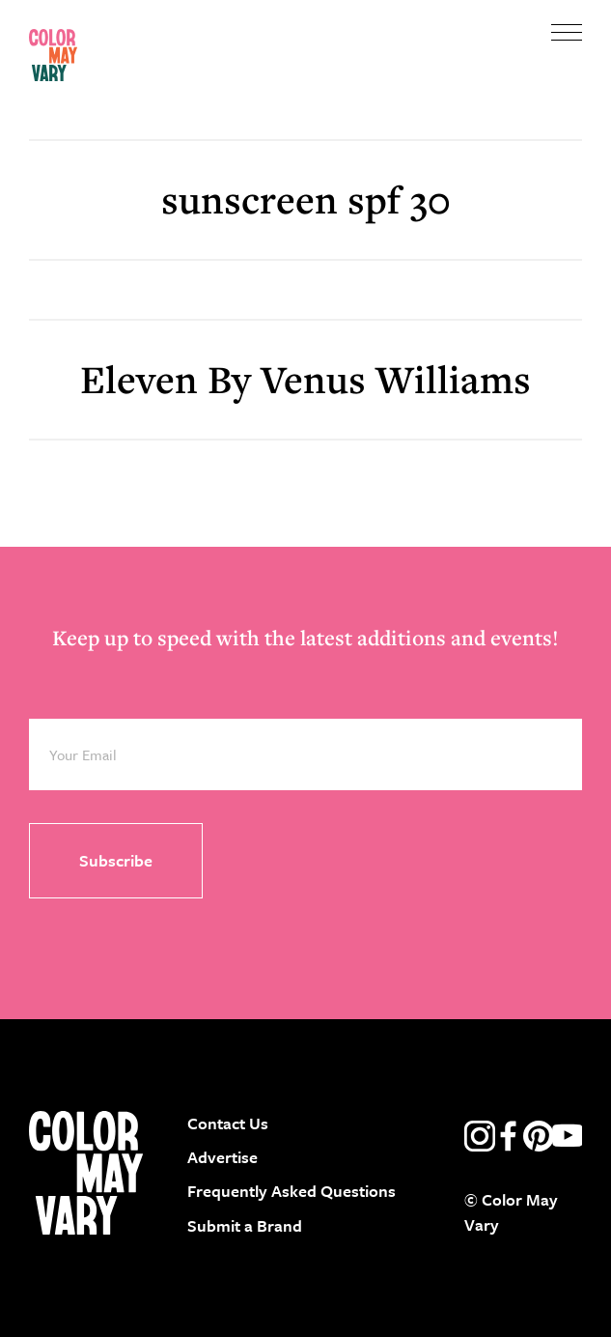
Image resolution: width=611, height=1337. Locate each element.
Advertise (222, 1157)
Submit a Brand (244, 1225)
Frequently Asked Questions (291, 1191)
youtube (567, 1136)
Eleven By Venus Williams (305, 379)
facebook (508, 1136)
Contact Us (227, 1123)
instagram (479, 1136)
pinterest (538, 1136)
